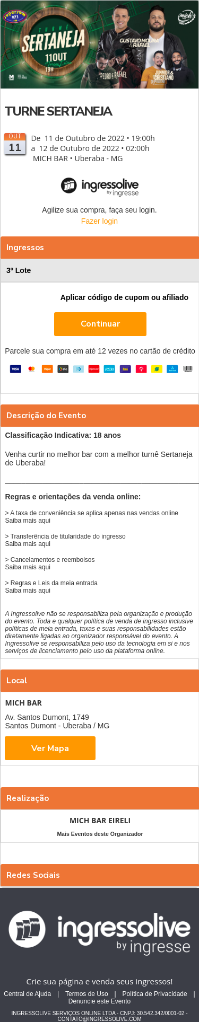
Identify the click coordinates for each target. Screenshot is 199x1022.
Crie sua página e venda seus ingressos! (100, 981)
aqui (44, 520)
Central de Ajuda (27, 994)
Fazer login (99, 221)
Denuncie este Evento (99, 1001)
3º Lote (100, 270)
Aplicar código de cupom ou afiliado (124, 297)
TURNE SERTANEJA (57, 111)
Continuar (100, 324)
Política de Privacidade (155, 994)
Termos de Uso (86, 994)
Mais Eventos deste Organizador (100, 834)
